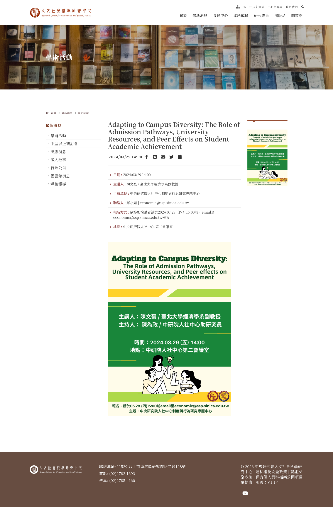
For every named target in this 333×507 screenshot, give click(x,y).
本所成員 (240, 15)
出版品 (280, 15)
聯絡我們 (292, 7)
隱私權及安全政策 (271, 471)
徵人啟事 (58, 159)
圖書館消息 (60, 176)
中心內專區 (275, 7)
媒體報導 (58, 184)
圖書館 (296, 15)
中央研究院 (257, 7)
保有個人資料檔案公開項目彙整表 (272, 479)
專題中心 (220, 15)
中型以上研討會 (64, 143)
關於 (183, 15)
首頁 (51, 113)
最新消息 (200, 15)
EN (244, 7)
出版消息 (58, 151)
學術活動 (83, 113)
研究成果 (261, 15)
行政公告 (58, 167)
